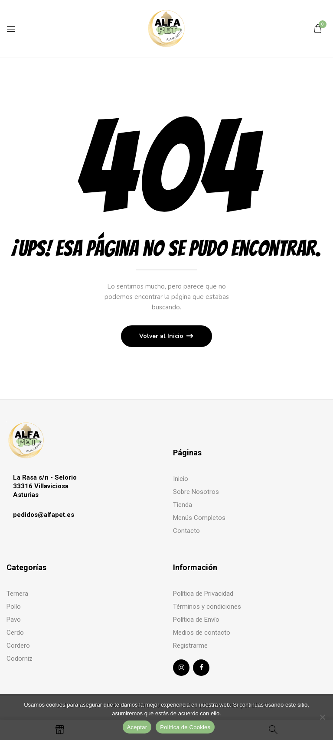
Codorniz (20, 658)
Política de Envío (196, 619)
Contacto (186, 531)
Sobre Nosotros (196, 492)
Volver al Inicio (162, 336)
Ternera (17, 593)
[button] (317, 28)
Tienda (182, 505)
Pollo (14, 606)
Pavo (14, 619)
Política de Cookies (185, 727)
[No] (322, 717)
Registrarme (190, 645)
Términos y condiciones (207, 606)
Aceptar (137, 727)
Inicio (180, 479)
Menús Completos (199, 518)
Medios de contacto (201, 632)
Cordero (18, 645)
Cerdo (15, 632)
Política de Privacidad (203, 593)
